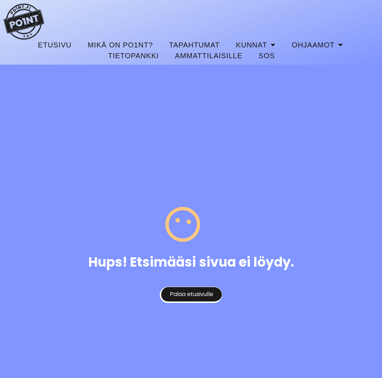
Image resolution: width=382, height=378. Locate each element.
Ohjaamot (317, 45)
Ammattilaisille (208, 56)
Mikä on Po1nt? (120, 45)
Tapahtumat (194, 45)
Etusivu (55, 45)
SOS (266, 56)
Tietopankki (133, 56)
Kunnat (256, 45)
